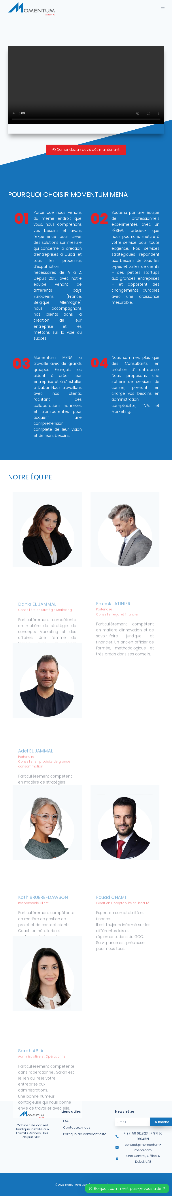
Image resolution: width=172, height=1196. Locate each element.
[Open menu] (163, 8)
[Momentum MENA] (32, 8)
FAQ (66, 1120)
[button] (86, 150)
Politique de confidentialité (84, 1134)
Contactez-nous (76, 1127)
